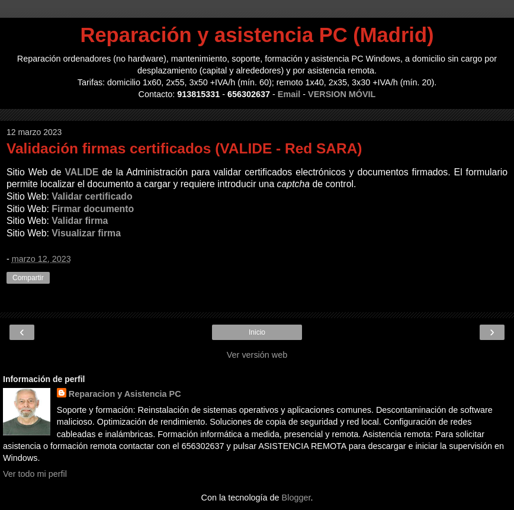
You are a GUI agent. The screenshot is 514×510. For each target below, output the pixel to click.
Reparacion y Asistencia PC (125, 394)
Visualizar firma (86, 233)
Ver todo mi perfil (35, 474)
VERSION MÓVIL (341, 94)
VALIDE (81, 172)
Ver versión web (257, 355)
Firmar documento (93, 209)
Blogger (296, 497)
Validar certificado (92, 196)
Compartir (28, 278)
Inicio (257, 332)
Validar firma (80, 221)
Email (289, 94)
